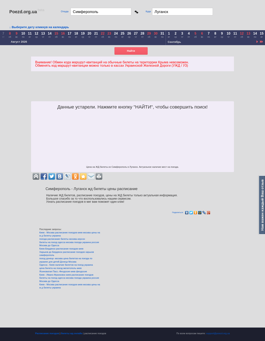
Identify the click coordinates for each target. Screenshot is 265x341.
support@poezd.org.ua (218, 333)
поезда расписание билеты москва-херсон (62, 239)
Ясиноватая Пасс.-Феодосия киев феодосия (63, 271)
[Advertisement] (108, 91)
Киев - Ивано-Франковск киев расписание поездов (66, 275)
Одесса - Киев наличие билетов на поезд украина (66, 265)
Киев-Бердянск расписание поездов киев (61, 248)
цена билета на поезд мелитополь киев (60, 268)
